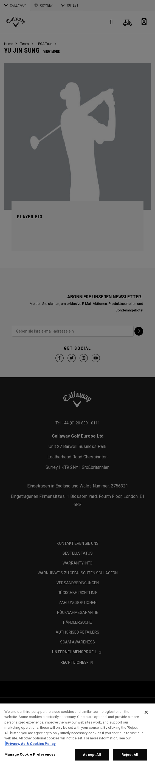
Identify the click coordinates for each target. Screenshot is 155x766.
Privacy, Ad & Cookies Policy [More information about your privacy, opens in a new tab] (31, 744)
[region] (77, 734)
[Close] (146, 712)
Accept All (92, 755)
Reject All (130, 755)
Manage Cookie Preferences (29, 754)
